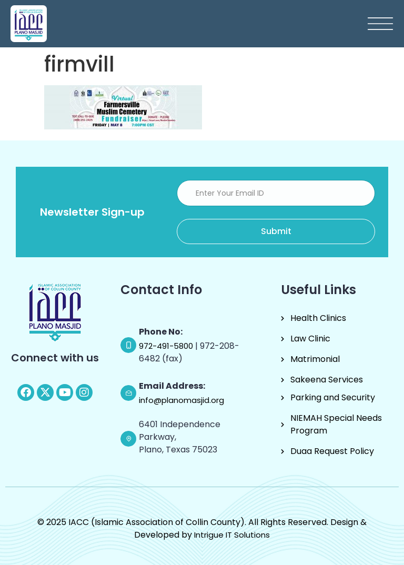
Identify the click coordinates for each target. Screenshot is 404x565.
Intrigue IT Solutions (232, 534)
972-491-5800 (167, 345)
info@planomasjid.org (181, 400)
